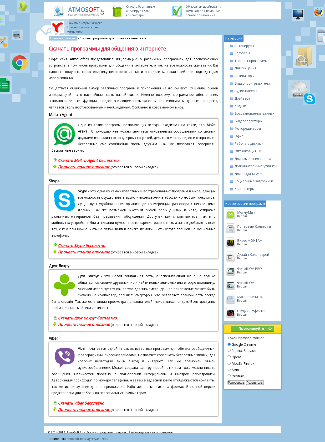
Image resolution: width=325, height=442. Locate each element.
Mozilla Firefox (243, 363)
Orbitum (238, 376)
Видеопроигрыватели (252, 83)
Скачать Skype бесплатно (81, 245)
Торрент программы (251, 60)
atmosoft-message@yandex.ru (87, 439)
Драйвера (242, 98)
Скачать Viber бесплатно (81, 403)
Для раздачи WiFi (248, 173)
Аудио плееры (245, 90)
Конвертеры (244, 188)
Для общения (245, 68)
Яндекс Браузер (244, 350)
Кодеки (240, 105)
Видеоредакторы (248, 121)
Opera (236, 357)
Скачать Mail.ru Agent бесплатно (88, 160)
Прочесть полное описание (84, 167)
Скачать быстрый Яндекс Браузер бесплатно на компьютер (84, 27)
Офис (238, 136)
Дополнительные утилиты (255, 166)
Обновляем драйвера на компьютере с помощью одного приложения (203, 11)
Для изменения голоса (252, 158)
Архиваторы (244, 75)
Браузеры (242, 53)
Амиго (237, 369)
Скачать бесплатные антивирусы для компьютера (140, 11)
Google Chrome (244, 344)
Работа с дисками (249, 143)
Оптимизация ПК (248, 151)
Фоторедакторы (247, 128)
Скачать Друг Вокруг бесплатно (87, 318)
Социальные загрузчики (253, 181)
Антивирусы (244, 45)
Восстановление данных (254, 113)
